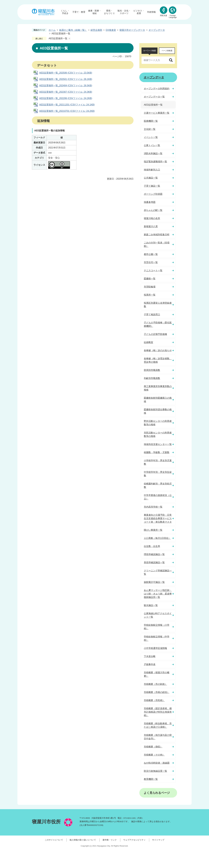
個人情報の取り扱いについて (83, 840)
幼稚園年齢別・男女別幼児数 (158, 485)
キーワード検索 (149, 51)
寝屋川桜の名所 (152, 218)
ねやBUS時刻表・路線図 (157, 763)
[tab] (149, 51)
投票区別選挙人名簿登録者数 (158, 305)
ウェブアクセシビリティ (134, 840)
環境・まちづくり (109, 11)
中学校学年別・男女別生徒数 (158, 474)
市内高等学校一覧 (153, 507)
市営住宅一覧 (151, 262)
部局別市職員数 (152, 370)
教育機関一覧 (151, 779)
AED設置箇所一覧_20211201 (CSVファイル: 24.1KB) (67, 104)
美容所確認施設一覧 (154, 562)
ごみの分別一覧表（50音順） (157, 244)
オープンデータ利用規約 (156, 88)
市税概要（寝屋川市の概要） (156, 674)
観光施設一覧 (151, 605)
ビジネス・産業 (138, 11)
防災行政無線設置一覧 (155, 771)
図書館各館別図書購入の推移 (158, 400)
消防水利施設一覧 (153, 153)
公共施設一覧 (151, 178)
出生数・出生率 (152, 546)
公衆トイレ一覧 (152, 145)
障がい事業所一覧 (153, 530)
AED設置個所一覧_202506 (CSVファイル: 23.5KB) (65, 73)
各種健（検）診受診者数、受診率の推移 (158, 360)
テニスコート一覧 (153, 270)
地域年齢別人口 (152, 169)
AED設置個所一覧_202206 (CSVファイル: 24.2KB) (65, 98)
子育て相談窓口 (152, 314)
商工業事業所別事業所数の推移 (158, 388)
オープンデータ (157, 30)
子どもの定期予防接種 (155, 334)
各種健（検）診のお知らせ (158, 350)
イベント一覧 (151, 137)
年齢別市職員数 (152, 378)
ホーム (52, 30)
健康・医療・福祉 (94, 11)
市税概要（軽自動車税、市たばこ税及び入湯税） (158, 725)
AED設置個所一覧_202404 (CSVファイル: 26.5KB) (65, 85)
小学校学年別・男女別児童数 (158, 462)
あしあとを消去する (69, 38)
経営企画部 (96, 30)
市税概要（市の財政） (155, 684)
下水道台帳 (149, 656)
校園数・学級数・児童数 (156, 452)
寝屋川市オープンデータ (132, 30)
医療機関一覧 (151, 121)
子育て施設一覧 (152, 186)
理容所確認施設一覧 (154, 554)
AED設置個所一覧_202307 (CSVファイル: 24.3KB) (65, 92)
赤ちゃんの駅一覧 (153, 210)
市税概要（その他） (154, 755)
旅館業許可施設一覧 (154, 582)
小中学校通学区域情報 (155, 648)
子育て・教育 (78, 12)
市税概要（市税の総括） (156, 692)
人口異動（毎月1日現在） (157, 538)
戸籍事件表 (149, 664)
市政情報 (151, 12)
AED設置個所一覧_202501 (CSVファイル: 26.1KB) (65, 79)
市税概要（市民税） (154, 700)
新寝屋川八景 (151, 226)
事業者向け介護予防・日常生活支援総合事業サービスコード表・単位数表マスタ (158, 518)
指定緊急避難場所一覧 (155, 161)
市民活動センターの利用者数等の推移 (158, 434)
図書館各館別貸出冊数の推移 (158, 411)
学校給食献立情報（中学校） (156, 638)
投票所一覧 (149, 295)
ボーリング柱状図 (153, 194)
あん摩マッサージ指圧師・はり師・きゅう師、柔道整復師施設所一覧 (158, 593)
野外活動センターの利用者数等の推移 (158, 423)
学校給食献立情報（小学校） (156, 627)
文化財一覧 (149, 129)
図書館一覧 (149, 278)
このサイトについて (54, 840)
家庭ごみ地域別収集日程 (156, 234)
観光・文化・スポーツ (124, 11)
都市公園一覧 (151, 254)
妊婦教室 (148, 342)
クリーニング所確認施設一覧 (158, 572)
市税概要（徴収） (153, 746)
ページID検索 (167, 51)
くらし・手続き (65, 11)
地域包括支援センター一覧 (158, 444)
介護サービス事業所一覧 (156, 113)
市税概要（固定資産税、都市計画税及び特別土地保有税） (158, 712)
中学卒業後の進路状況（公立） (158, 497)
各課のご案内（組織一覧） (73, 30)
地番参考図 (149, 202)
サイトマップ (158, 840)
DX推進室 (111, 30)
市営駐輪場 (149, 286)
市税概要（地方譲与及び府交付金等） (158, 737)
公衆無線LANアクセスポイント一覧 (158, 615)
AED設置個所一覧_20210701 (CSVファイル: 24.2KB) (67, 111)
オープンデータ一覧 (154, 96)
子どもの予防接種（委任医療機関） (158, 324)
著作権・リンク (109, 840)
